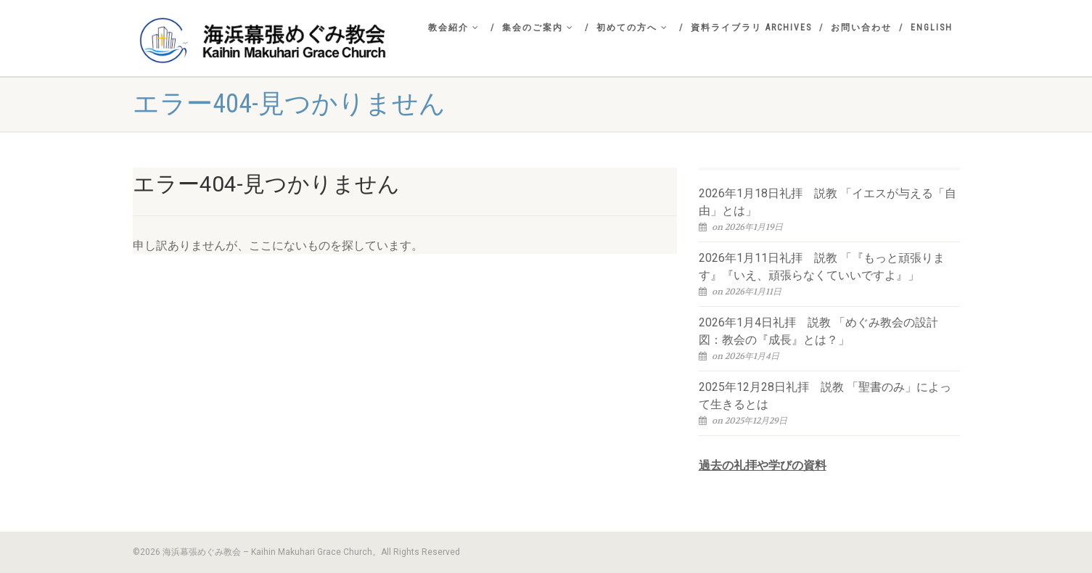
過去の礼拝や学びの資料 (762, 465)
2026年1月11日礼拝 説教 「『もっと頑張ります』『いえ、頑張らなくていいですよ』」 (822, 266)
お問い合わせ (861, 27)
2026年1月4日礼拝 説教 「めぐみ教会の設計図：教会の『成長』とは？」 (818, 331)
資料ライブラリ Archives (751, 27)
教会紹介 (454, 27)
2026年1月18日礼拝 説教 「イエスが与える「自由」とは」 (827, 202)
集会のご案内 (538, 27)
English (932, 27)
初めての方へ (632, 27)
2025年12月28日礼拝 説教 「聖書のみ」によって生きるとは (825, 395)
